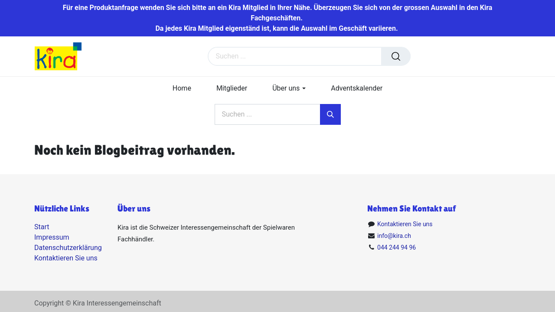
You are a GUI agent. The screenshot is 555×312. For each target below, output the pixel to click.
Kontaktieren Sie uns (66, 258)
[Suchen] (396, 56)
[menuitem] (181, 88)
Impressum (51, 237)
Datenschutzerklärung (68, 248)
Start (41, 227)
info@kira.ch (394, 235)
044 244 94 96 (396, 247)
